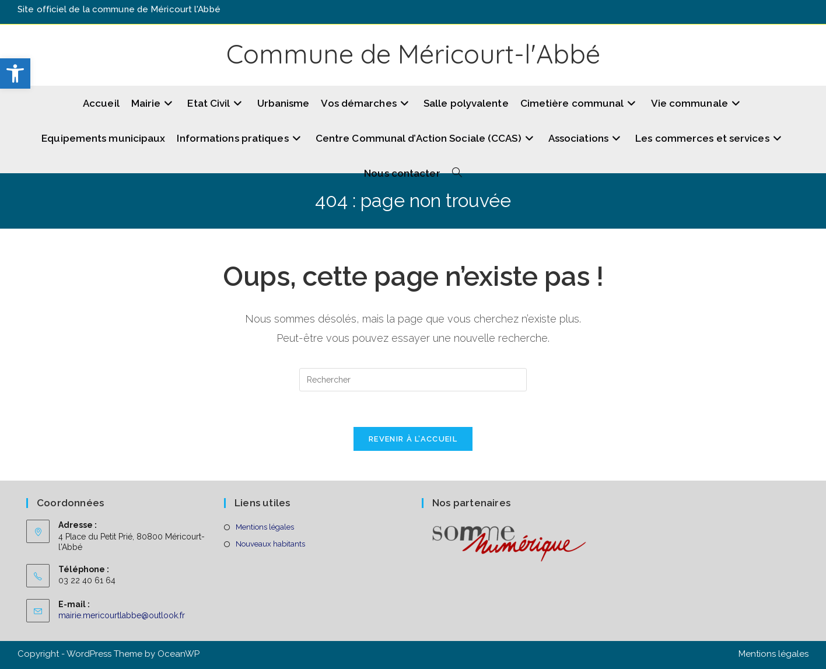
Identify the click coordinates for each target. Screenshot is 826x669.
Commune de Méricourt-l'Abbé (413, 53)
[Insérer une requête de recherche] (413, 379)
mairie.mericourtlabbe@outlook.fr (121, 615)
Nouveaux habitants (270, 544)
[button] (15, 73)
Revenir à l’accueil (413, 439)
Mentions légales (265, 527)
